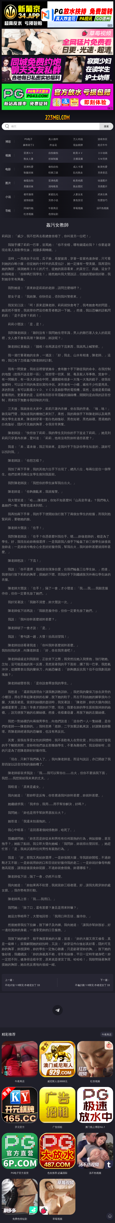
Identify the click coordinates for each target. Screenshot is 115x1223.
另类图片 (102, 186)
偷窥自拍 (28, 180)
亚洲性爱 (28, 166)
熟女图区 (78, 186)
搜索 (106, 126)
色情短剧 (53, 214)
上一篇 (27, 983)
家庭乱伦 (53, 194)
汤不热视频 (102, 208)
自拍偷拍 (53, 152)
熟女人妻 (28, 158)
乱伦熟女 (78, 172)
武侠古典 (102, 194)
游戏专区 (102, 139)
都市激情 (28, 194)
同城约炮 (28, 208)
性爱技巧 (102, 200)
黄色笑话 (78, 200)
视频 (8, 155)
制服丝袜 (28, 172)
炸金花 (53, 145)
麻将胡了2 (28, 145)
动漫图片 (102, 180)
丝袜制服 (53, 158)
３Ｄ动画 (102, 152)
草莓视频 (78, 208)
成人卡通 (78, 166)
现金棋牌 (78, 145)
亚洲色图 (53, 180)
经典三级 (53, 172)
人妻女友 (78, 194)
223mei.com (57, 117)
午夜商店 (53, 208)
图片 (8, 183)
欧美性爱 (102, 166)
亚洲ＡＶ (28, 152)
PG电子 (28, 139)
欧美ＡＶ (78, 152)
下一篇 (87, 983)
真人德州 (53, 139)
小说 (8, 197)
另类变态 (102, 172)
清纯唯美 (53, 186)
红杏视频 (28, 214)
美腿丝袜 (28, 186)
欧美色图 (78, 180)
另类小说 (53, 200)
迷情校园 (28, 200)
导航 (8, 210)
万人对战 (78, 139)
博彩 (8, 141)
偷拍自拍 (53, 166)
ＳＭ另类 (102, 158)
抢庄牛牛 (102, 145)
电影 (8, 169)
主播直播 (78, 158)
